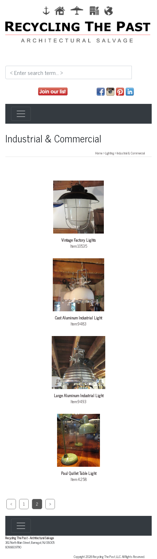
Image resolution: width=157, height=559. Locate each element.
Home (98, 153)
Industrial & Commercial (131, 153)
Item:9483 (79, 292)
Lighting (109, 153)
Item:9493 (79, 370)
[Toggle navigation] (21, 114)
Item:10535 (79, 215)
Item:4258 (79, 448)
